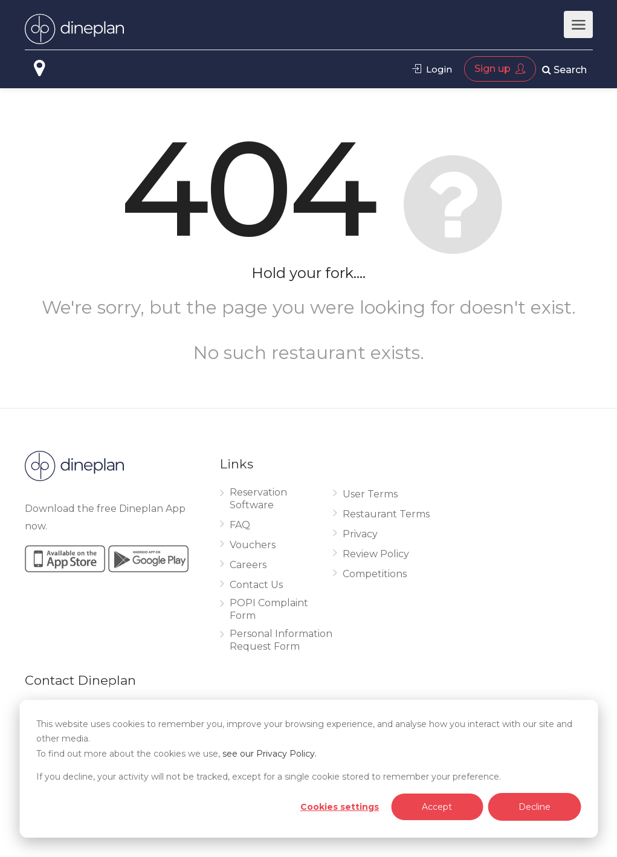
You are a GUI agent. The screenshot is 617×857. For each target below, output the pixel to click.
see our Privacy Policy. (269, 753)
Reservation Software (258, 499)
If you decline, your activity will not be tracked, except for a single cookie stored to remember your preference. (268, 776)
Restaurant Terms (386, 514)
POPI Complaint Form (269, 609)
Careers (248, 565)
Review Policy (376, 554)
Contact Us (256, 584)
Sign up (500, 68)
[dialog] (308, 769)
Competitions (375, 574)
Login (432, 69)
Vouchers (253, 545)
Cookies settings (339, 806)
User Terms (370, 494)
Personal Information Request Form (281, 640)
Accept (437, 806)
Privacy (360, 534)
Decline (534, 806)
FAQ (240, 525)
